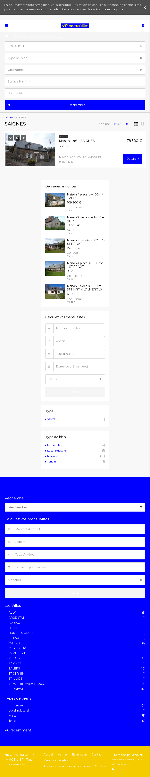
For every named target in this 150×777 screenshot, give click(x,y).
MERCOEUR (17, 648)
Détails (132, 158)
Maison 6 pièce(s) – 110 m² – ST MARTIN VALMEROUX (86, 287)
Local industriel (57, 450)
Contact (94, 754)
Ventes (62, 754)
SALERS (14, 668)
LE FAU (14, 638)
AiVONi (137, 754)
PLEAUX (14, 658)
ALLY (12, 612)
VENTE (52, 419)
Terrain (51, 461)
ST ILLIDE (15, 678)
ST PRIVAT (16, 688)
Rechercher (46, 105)
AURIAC (14, 622)
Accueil (48, 754)
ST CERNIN (16, 673)
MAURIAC (15, 643)
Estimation (78, 754)
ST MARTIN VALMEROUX (26, 683)
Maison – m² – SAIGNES (77, 140)
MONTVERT (17, 653)
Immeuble (54, 445)
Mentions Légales (55, 760)
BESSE (13, 627)
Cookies (99, 766)
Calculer (75, 391)
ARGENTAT (16, 617)
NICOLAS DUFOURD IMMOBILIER (82, 156)
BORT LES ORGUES (22, 633)
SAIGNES (15, 663)
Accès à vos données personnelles (66, 766)
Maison (52, 456)
